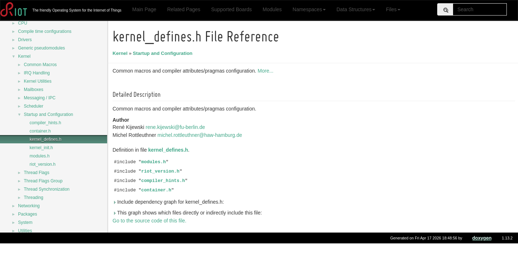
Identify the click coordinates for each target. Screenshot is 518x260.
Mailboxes (33, 89)
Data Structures (356, 9)
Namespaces (309, 9)
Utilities (25, 230)
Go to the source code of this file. (151, 221)
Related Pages (183, 9)
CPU (22, 23)
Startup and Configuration (48, 114)
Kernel (24, 56)
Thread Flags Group (43, 180)
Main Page (144, 9)
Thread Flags (36, 172)
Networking (29, 205)
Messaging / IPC (40, 97)
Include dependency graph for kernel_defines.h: (169, 202)
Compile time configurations (44, 31)
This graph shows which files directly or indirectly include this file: (188, 213)
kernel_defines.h (45, 139)
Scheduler (33, 106)
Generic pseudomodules (41, 48)
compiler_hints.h (45, 122)
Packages (27, 214)
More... (267, 71)
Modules (272, 9)
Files (393, 9)
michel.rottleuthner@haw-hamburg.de (201, 135)
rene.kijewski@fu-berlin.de (176, 127)
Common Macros (40, 64)
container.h (40, 131)
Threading (33, 197)
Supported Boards (231, 9)
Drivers (25, 39)
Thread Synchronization (47, 189)
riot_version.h (43, 164)
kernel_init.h (41, 147)
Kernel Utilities (38, 81)
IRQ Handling (37, 72)
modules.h (39, 156)
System (25, 222)
